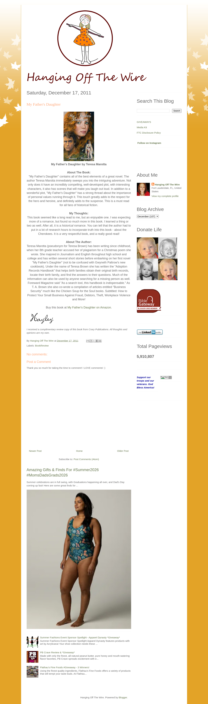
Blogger (123, 697)
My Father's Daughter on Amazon (89, 307)
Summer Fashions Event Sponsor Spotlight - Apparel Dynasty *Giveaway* (80, 637)
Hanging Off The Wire (167, 184)
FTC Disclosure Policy (149, 132)
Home (79, 451)
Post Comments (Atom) (86, 459)
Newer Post (35, 451)
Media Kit (142, 127)
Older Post (123, 451)
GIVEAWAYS (144, 122)
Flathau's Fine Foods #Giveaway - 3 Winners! (64, 667)
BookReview (42, 345)
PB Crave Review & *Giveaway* (57, 652)
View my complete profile (165, 196)
